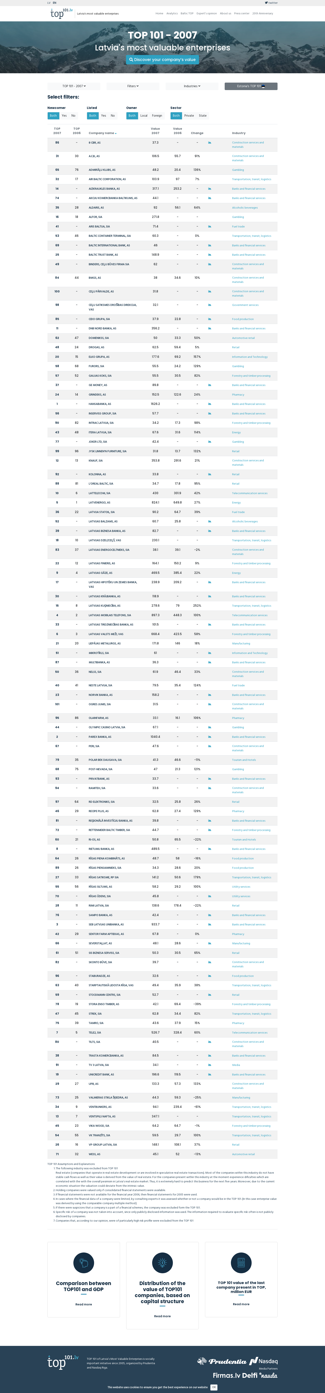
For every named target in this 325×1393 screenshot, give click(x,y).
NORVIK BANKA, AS (101, 695)
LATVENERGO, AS (99, 502)
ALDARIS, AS (96, 207)
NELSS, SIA (95, 672)
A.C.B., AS (94, 156)
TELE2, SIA (95, 1032)
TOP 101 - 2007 (74, 86)
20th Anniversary (262, 13)
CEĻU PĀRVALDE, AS (101, 291)
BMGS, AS (95, 278)
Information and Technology (250, 357)
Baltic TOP (187, 13)
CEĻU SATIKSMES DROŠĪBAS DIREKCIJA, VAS (113, 307)
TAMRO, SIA (96, 1023)
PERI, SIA (94, 746)
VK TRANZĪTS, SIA (99, 1135)
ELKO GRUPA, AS (99, 357)
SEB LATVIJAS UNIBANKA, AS (106, 924)
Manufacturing (241, 644)
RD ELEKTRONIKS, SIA (102, 802)
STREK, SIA (95, 1014)
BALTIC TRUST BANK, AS (103, 255)
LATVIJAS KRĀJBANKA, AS (104, 596)
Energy (236, 432)
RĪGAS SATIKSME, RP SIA (104, 877)
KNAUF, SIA (96, 460)
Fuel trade (238, 227)
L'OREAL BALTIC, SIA (101, 483)
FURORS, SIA (96, 366)
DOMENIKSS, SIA (99, 338)
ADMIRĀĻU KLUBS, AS (102, 170)
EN (54, 3)
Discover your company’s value (162, 59)
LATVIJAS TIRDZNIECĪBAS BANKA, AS (111, 624)
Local (144, 115)
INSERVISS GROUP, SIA (102, 413)
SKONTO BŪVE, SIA (100, 962)
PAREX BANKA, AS (100, 737)
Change (197, 133)
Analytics (172, 13)
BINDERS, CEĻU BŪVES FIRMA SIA (109, 264)
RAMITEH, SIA (97, 788)
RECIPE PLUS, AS (99, 811)
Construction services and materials (248, 145)
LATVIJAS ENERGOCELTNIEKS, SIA (109, 550)
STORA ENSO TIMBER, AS (104, 1004)
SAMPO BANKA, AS (100, 915)
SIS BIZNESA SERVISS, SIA (104, 953)
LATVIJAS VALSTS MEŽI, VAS (106, 634)
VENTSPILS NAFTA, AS (102, 1116)
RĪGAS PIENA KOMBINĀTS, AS (107, 858)
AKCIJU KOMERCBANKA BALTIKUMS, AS (113, 198)
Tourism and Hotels (244, 760)
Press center (241, 13)
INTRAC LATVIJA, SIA (101, 423)
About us (225, 13)
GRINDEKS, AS (97, 394)
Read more (83, 1304)
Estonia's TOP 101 (251, 86)
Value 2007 (155, 131)
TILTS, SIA (94, 1042)
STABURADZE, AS (99, 976)
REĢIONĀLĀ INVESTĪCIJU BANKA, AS (110, 821)
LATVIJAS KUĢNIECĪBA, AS (104, 606)
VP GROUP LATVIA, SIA (103, 1145)
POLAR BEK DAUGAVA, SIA (105, 760)
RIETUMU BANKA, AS (101, 849)
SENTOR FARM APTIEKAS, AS (106, 934)
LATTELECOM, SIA (99, 493)
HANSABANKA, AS (100, 404)
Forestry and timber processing (251, 376)
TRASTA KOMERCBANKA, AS (106, 1055)
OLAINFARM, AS (98, 718)
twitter (271, 3)
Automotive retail (243, 338)
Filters (132, 86)
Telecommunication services (249, 493)
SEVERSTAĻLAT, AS (100, 943)
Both (53, 115)
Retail (235, 347)
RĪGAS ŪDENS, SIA (100, 896)
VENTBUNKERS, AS (100, 1107)
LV (49, 3)
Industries (192, 86)
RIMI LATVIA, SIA (99, 905)
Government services (245, 305)
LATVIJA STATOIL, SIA (102, 512)
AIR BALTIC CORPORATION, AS (107, 179)
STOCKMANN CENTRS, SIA (104, 995)
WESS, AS (94, 1154)
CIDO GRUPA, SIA (99, 319)
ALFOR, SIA (95, 217)
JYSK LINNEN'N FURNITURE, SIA (107, 451)
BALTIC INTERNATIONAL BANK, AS (109, 245)
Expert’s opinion (207, 13)
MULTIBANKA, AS (99, 662)
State (203, 115)
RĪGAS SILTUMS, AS (100, 887)
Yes (64, 115)
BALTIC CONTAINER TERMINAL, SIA (110, 236)
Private (189, 115)
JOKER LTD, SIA (98, 442)
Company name (103, 133)
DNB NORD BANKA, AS (102, 328)
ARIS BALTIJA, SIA (99, 226)
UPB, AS (93, 1084)
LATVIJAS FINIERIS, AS (102, 563)
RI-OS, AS (94, 839)
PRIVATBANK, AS (99, 779)
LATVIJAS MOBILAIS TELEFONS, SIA (110, 615)
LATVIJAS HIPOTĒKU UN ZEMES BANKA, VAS (113, 584)
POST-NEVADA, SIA (100, 769)
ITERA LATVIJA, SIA (100, 432)
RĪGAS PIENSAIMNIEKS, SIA (105, 868)
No (73, 115)
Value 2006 (177, 131)
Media (236, 1065)
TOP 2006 (77, 131)
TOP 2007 (57, 131)
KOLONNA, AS (97, 474)
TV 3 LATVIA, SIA (99, 1065)
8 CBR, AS (95, 143)
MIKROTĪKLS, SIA (99, 653)
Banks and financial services (248, 189)
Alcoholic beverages (245, 208)
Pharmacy (238, 395)
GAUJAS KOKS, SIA (100, 376)
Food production (243, 319)
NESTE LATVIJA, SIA (100, 685)
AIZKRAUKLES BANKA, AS (104, 189)
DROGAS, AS (96, 347)
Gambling (238, 170)
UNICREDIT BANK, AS (101, 1074)
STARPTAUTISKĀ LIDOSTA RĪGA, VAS (111, 985)
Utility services (241, 887)
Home (159, 13)
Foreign (157, 115)
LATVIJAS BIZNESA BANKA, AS (107, 531)
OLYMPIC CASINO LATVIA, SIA (107, 727)
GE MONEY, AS (98, 385)
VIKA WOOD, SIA (99, 1126)
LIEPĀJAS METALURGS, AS (105, 643)
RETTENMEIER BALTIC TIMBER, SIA (109, 830)
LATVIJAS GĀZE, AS (100, 573)
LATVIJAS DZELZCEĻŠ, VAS (105, 540)
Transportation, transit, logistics (251, 179)
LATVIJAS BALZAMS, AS (103, 521)
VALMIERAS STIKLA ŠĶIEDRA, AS (108, 1097)
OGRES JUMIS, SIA (100, 704)
